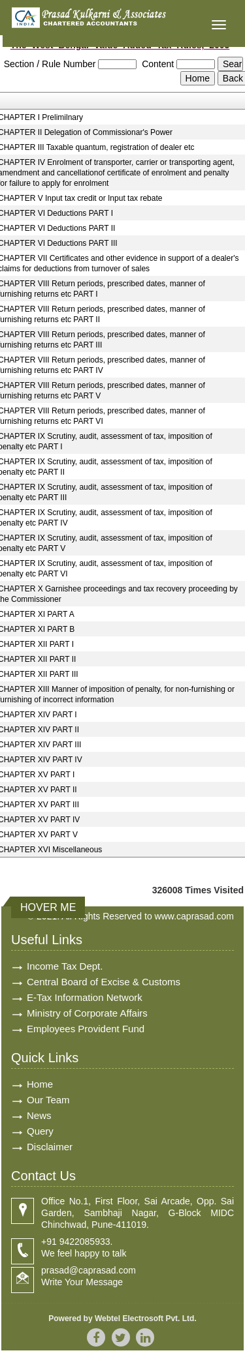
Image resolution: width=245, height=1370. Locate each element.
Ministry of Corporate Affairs (87, 1013)
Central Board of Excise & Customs (103, 981)
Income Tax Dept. (65, 966)
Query (40, 1131)
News (39, 1115)
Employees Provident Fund (85, 1028)
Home (40, 1084)
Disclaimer (50, 1146)
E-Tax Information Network (84, 997)
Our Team (48, 1099)
